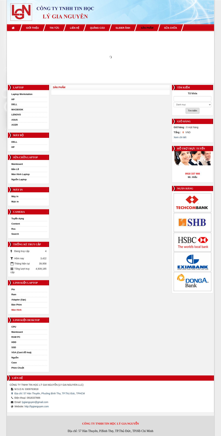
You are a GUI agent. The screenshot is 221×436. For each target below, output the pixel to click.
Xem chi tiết (180, 137)
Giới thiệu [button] (32, 27)
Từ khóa (192, 93)
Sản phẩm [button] (147, 27)
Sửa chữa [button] (170, 27)
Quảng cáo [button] (97, 27)
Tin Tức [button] (54, 27)
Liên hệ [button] (74, 27)
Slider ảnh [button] (123, 27)
